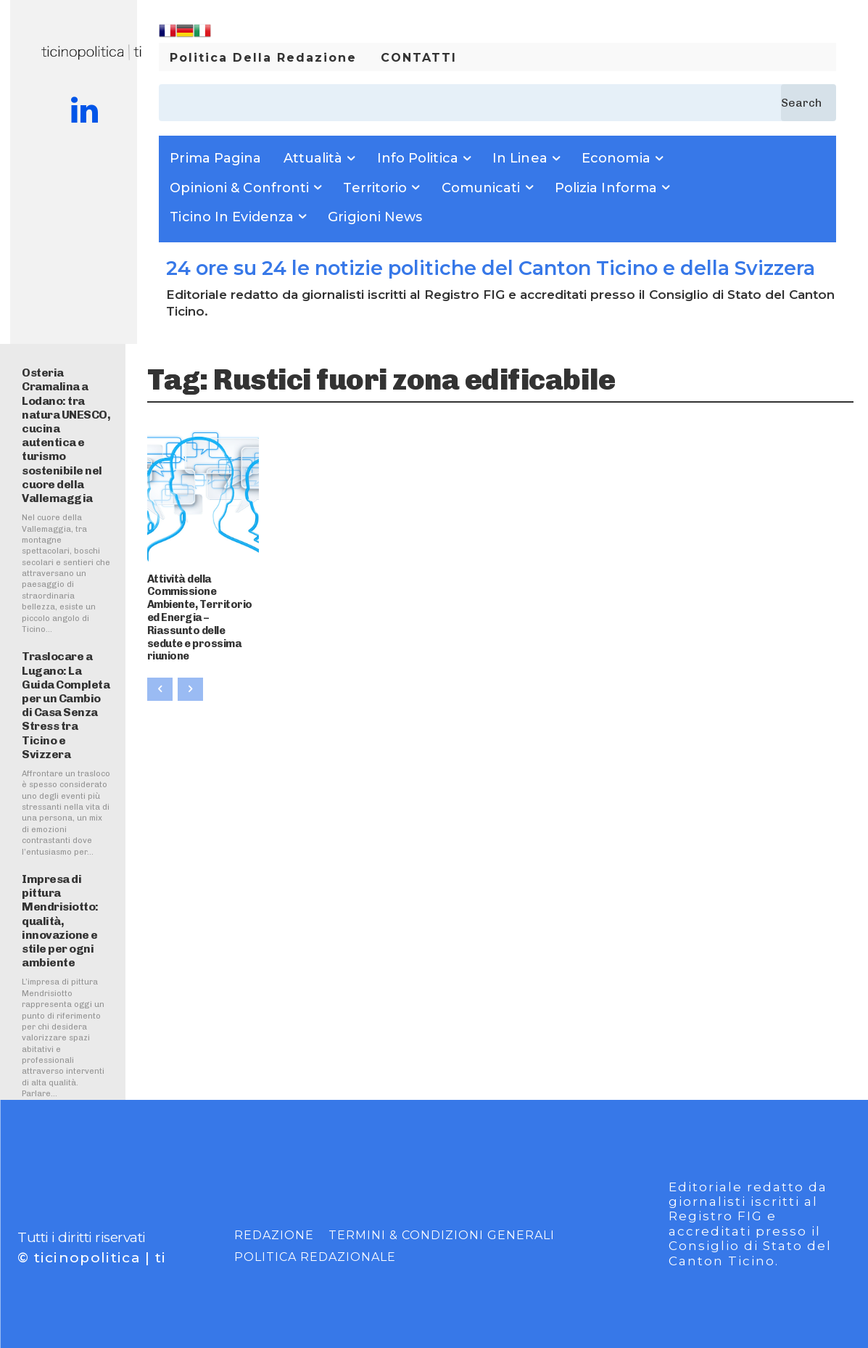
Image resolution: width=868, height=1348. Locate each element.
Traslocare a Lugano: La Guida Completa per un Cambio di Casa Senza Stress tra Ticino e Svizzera (65, 704)
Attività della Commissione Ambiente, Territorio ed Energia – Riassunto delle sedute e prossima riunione (202, 609)
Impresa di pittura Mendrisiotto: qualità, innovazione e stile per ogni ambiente (60, 920)
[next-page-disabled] (190, 671)
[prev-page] (160, 671)
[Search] (808, 102)
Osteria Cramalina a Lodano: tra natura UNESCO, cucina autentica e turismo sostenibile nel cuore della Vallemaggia (66, 435)
